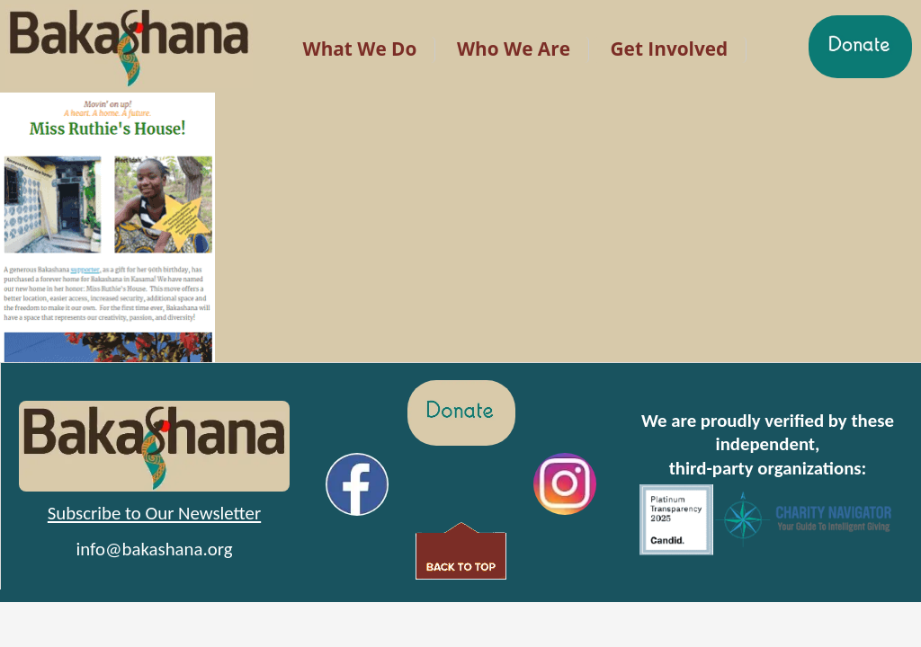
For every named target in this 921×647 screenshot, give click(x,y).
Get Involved (670, 48)
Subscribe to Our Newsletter (154, 513)
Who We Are (513, 48)
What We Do (360, 48)
